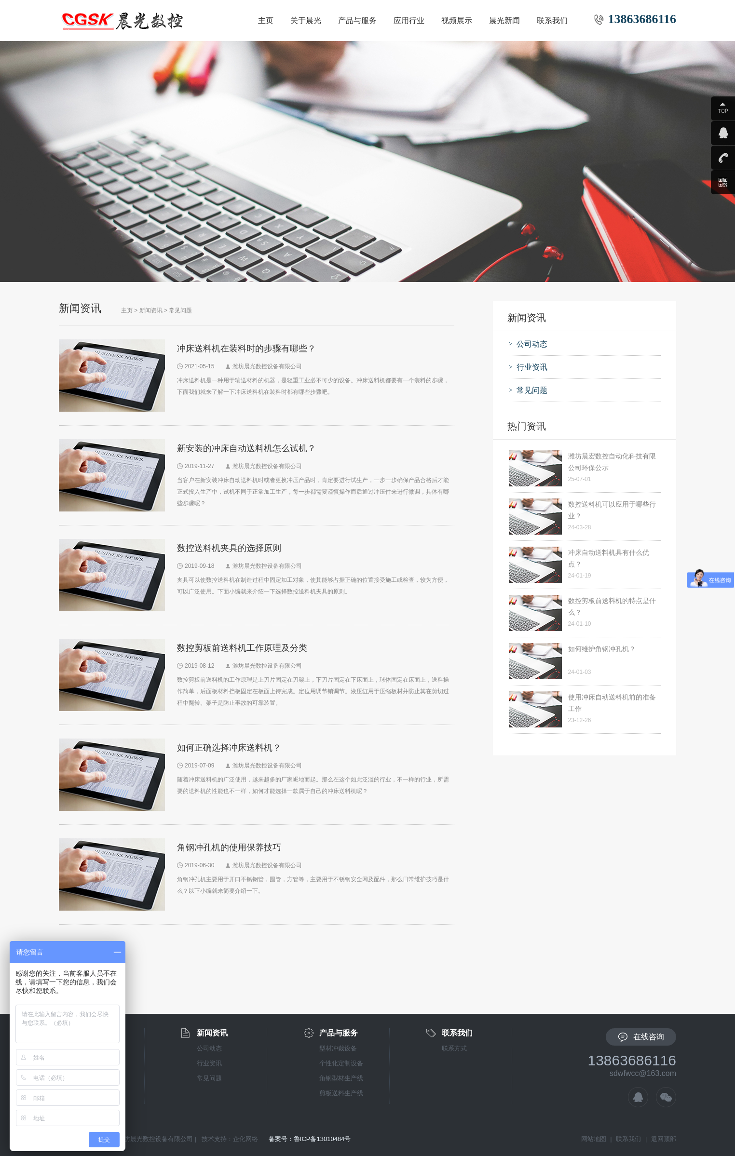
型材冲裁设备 (338, 1048)
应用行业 (409, 20)
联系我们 (552, 20)
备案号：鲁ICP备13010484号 (310, 1139)
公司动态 (209, 1048)
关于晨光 (305, 20)
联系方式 (454, 1048)
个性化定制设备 (341, 1063)
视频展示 (456, 20)
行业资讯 (209, 1063)
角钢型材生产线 (341, 1078)
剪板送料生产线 (341, 1093)
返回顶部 (663, 1139)
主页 (265, 20)
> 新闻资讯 (148, 310)
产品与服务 (357, 20)
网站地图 (593, 1139)
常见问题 (180, 310)
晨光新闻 (504, 20)
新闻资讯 (212, 1033)
